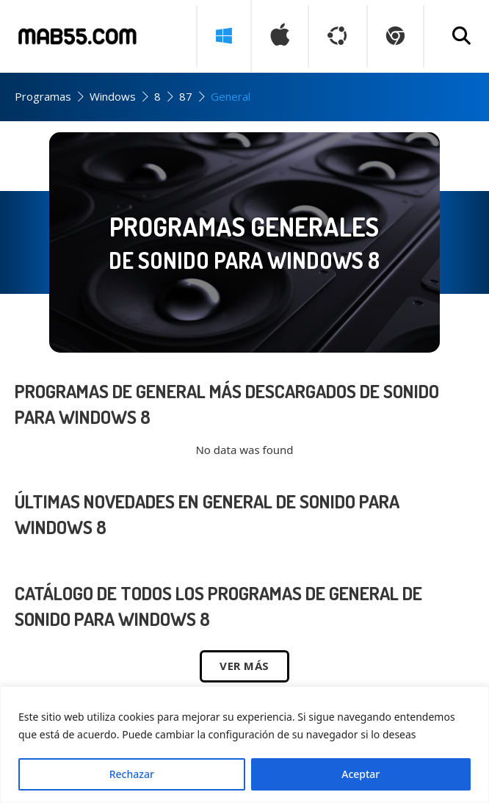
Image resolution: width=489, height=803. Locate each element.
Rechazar (131, 774)
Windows (113, 96)
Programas (43, 96)
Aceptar (360, 774)
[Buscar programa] (461, 36)
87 (185, 96)
